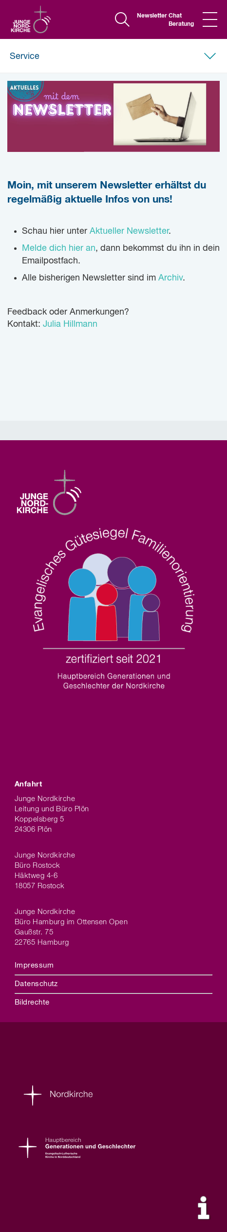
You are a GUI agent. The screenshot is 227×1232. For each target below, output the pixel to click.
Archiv (170, 278)
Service (24, 56)
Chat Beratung (181, 20)
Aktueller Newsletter (129, 231)
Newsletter (149, 16)
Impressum (34, 965)
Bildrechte (32, 1002)
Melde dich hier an (58, 248)
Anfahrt (28, 784)
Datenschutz (36, 984)
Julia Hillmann (70, 324)
